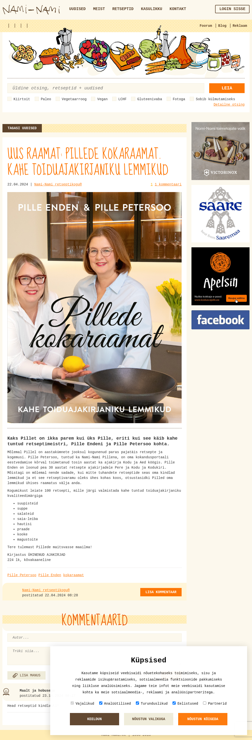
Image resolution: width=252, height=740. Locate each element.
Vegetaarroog (74, 99)
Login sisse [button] (232, 9)
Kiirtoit (22, 99)
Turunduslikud (152, 703)
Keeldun (94, 719)
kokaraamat (73, 575)
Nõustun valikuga (148, 719)
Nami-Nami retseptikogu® (58, 184)
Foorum (206, 26)
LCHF (122, 99)
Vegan (102, 99)
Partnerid (215, 703)
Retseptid (122, 9)
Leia (226, 88)
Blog (222, 26)
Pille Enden (49, 575)
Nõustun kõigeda (202, 719)
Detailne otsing (229, 105)
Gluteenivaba (149, 99)
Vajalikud (82, 703)
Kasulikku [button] (151, 9)
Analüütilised (115, 703)
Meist (99, 9)
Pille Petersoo (21, 575)
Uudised (77, 9)
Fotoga (179, 99)
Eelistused (185, 703)
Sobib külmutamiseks (215, 99)
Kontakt (178, 9)
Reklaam (240, 26)
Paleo (46, 99)
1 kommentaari (168, 184)
